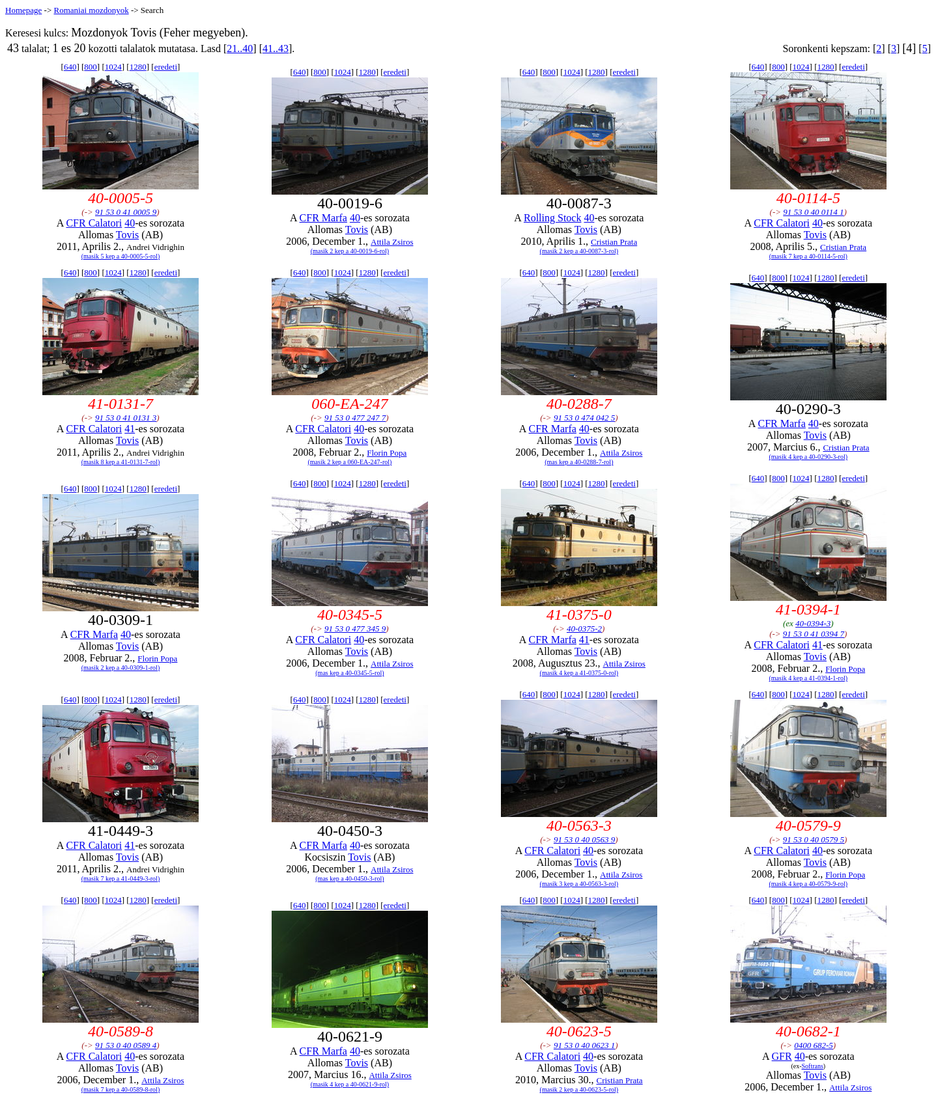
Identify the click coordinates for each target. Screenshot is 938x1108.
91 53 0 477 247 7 (355, 417)
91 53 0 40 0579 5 (813, 839)
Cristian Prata (614, 242)
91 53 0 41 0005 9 (125, 212)
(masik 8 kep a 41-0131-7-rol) (120, 461)
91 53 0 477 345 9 (355, 628)
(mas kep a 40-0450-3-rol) (349, 878)
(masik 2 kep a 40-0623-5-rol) (579, 1089)
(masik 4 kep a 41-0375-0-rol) (579, 672)
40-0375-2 (584, 628)
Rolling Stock (552, 217)
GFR (782, 1056)
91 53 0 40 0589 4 (125, 1045)
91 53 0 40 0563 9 (584, 839)
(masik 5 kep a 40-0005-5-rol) (120, 256)
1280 (138, 67)
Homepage (23, 10)
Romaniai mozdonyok (90, 10)
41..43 (276, 48)
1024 (113, 67)
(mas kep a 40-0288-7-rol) (579, 461)
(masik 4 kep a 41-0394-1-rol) (808, 678)
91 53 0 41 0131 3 (125, 417)
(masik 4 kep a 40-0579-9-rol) (808, 883)
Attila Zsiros (392, 242)
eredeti (165, 67)
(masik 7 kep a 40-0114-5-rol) (808, 256)
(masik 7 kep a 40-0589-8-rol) (120, 1089)
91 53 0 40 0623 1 (584, 1045)
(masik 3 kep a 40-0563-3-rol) (579, 883)
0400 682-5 (813, 1045)
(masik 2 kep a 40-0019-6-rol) (350, 251)
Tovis (127, 234)
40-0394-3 (813, 623)
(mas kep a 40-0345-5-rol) (349, 672)
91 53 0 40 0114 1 (813, 212)
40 (129, 223)
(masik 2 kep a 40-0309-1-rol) (120, 667)
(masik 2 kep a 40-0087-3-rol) (579, 251)
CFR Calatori (94, 223)
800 (90, 67)
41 (129, 428)
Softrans (812, 1066)
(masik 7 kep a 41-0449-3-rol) (120, 878)
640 (70, 67)
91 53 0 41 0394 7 (813, 634)
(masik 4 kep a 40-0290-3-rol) (808, 456)
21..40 (240, 48)
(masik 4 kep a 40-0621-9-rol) (350, 1084)
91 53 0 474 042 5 (584, 417)
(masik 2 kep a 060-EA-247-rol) (349, 461)
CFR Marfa (323, 217)
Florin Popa (386, 453)
